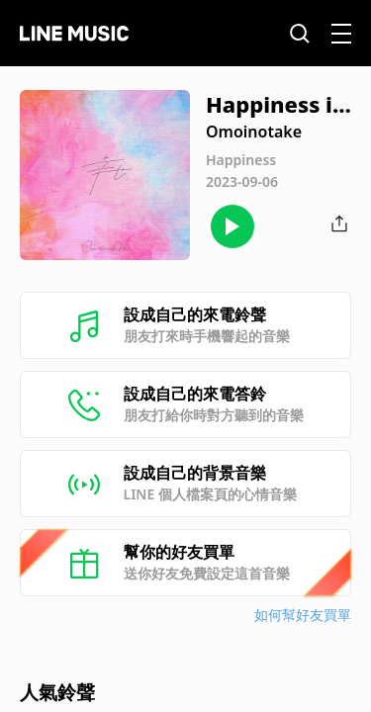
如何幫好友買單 (302, 614)
